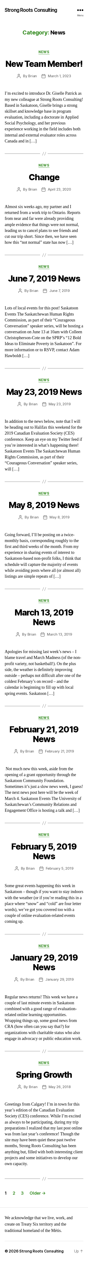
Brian (32, 76)
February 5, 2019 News (44, 851)
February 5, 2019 (59, 868)
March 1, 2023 (59, 76)
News (43, 52)
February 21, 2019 (59, 751)
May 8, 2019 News (44, 505)
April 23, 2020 (59, 189)
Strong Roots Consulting (31, 10)
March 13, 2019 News (44, 617)
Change (44, 177)
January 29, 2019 (59, 979)
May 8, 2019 (59, 517)
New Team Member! (43, 64)
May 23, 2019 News (44, 392)
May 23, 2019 (60, 404)
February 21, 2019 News (44, 734)
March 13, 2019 (59, 634)
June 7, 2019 (59, 290)
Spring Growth (44, 1074)
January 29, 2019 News (44, 962)
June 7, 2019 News (44, 278)
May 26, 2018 (60, 1087)
